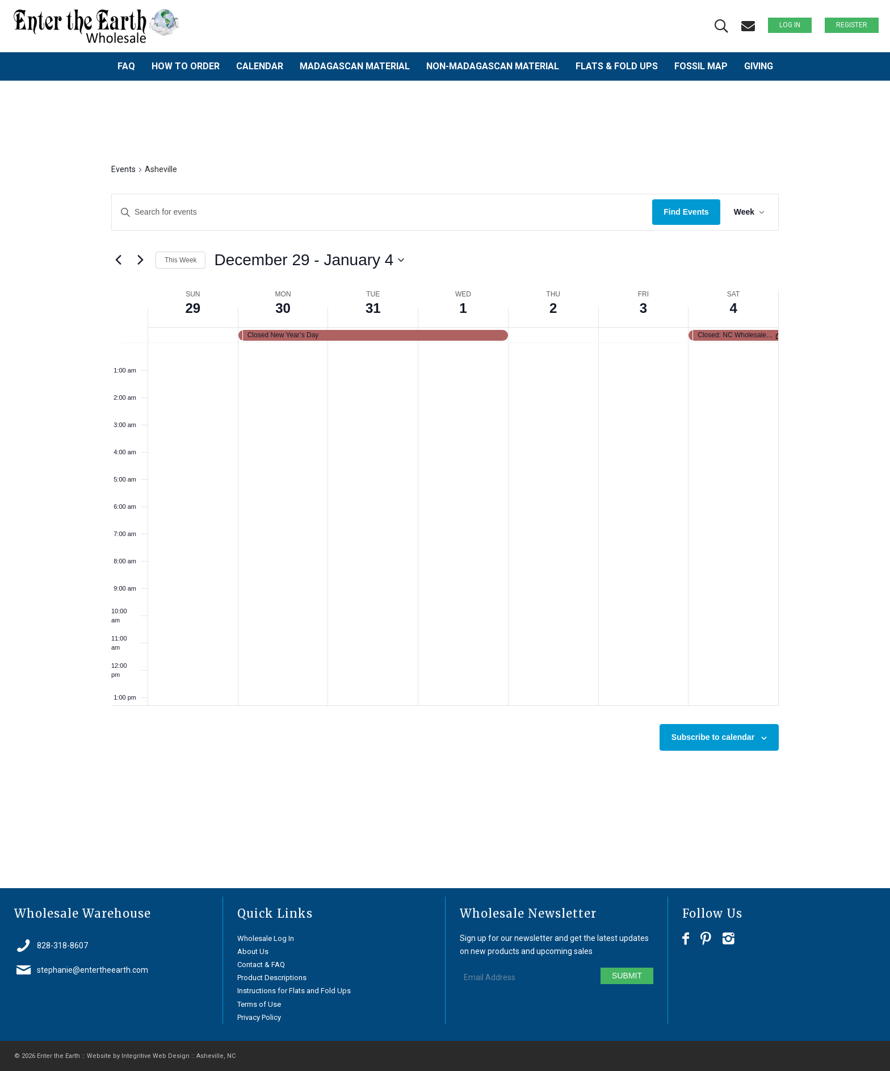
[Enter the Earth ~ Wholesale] (96, 26)
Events (123, 169)
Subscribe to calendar (712, 737)
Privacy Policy (259, 1017)
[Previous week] (118, 260)
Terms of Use (259, 1004)
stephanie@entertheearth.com (92, 969)
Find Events (686, 211)
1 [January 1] (463, 308)
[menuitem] (126, 66)
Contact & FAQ (261, 964)
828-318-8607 (62, 945)
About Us (252, 951)
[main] (445, 484)
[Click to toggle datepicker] (309, 260)
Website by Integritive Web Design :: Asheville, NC (161, 1056)
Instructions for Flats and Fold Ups (294, 990)
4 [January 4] (733, 308)
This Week (180, 260)
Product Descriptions (272, 977)
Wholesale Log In (265, 938)
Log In (789, 25)
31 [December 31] (373, 308)
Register (851, 25)
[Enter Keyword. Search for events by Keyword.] (382, 212)
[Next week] (140, 260)
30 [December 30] (283, 308)
